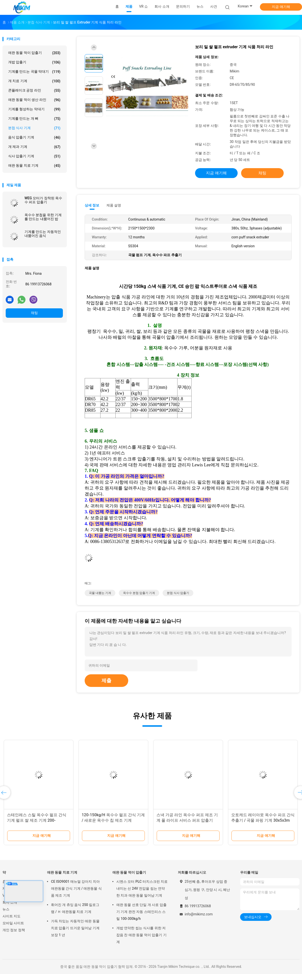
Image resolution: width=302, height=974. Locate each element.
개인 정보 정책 (13, 930)
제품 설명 (113, 205)
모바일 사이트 (13, 923)
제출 (106, 680)
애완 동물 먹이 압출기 (34, 52)
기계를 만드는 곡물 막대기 (34, 71)
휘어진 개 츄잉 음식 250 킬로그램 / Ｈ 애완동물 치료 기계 (75, 908)
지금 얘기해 (281, 7)
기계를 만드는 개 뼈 (34, 118)
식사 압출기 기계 (34, 156)
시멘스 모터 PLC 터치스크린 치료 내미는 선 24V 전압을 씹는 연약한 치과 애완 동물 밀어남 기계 (142, 888)
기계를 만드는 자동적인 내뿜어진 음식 (43, 234)
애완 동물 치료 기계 (34, 165)
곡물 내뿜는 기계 (100, 593)
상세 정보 (92, 205)
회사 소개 (9, 902)
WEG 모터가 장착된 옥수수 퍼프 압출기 (43, 200)
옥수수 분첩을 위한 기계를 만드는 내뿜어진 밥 (43, 217)
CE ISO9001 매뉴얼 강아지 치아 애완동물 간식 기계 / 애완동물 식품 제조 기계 (76, 888)
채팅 (34, 313)
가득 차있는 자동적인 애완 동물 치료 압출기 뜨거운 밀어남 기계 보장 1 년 (75, 928)
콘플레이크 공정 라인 (34, 90)
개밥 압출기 (34, 62)
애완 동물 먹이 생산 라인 (34, 99)
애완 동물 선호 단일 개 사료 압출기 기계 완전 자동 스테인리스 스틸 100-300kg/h (141, 912)
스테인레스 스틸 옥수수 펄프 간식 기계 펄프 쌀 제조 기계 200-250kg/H (36, 820)
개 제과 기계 (34, 146)
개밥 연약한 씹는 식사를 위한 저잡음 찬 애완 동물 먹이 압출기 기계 (141, 935)
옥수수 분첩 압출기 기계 (139, 593)
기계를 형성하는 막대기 (34, 109)
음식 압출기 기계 (34, 137)
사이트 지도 (11, 916)
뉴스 (5, 909)
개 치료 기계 (34, 81)
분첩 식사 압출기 (178, 593)
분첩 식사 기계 (34, 128)
